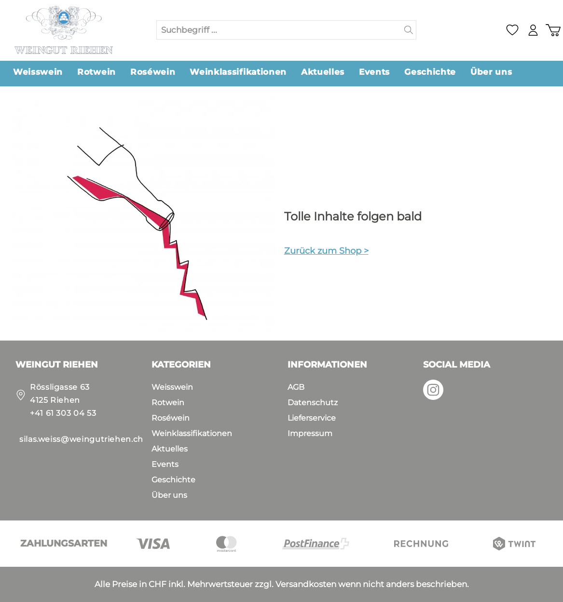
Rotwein (167, 402)
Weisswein (172, 387)
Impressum (310, 433)
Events (165, 464)
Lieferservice (312, 418)
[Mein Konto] (531, 30)
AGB (296, 387)
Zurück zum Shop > (326, 251)
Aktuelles (169, 448)
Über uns (169, 495)
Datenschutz (313, 402)
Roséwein (170, 418)
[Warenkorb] (552, 30)
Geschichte (173, 479)
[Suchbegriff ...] (279, 30)
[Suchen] (408, 30)
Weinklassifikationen (191, 433)
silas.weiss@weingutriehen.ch (81, 439)
